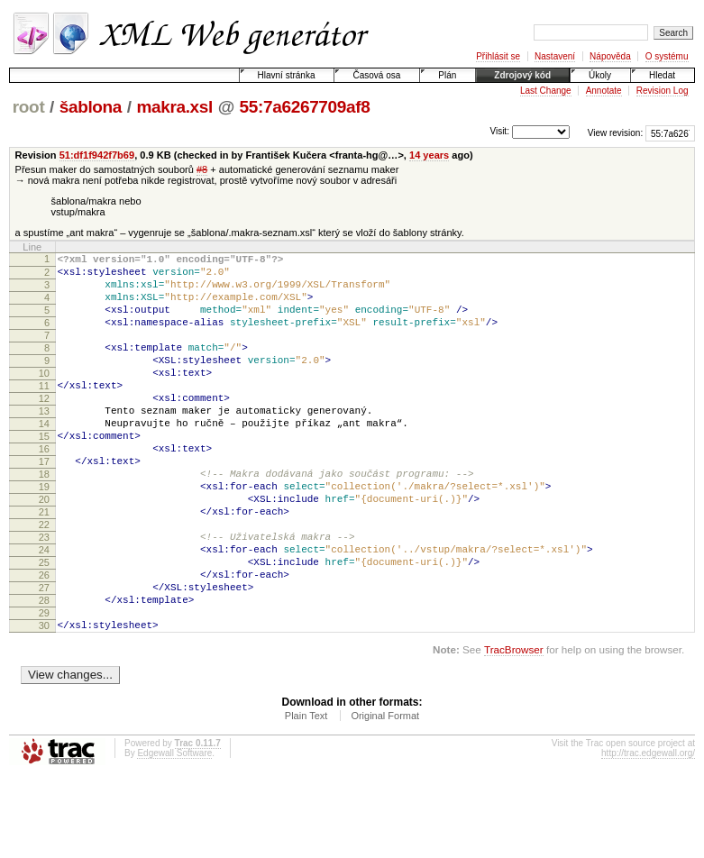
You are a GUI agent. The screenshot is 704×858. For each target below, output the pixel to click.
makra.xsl (174, 106)
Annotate (604, 91)
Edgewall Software (174, 834)
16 (44, 489)
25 (44, 627)
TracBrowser (514, 730)
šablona (90, 106)
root (29, 106)
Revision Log (662, 91)
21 (44, 566)
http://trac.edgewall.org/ (648, 834)
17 (44, 504)
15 (44, 474)
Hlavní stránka (286, 75)
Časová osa (376, 75)
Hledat (662, 75)
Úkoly (600, 75)
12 (44, 428)
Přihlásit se (498, 56)
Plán (447, 75)
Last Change (545, 91)
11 (44, 412)
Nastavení (555, 56)
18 (44, 520)
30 (44, 703)
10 (44, 397)
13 (44, 443)
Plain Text (306, 796)
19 (44, 535)
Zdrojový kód (522, 75)
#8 (202, 169)
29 (44, 688)
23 (44, 596)
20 (44, 550)
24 (44, 612)
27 (44, 658)
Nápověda (610, 56)
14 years (429, 155)
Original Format (385, 796)
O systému (667, 56)
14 (44, 458)
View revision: (616, 133)
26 (44, 642)
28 (44, 673)
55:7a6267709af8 (305, 106)
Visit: (499, 132)
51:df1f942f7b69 (97, 155)
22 (44, 581)
